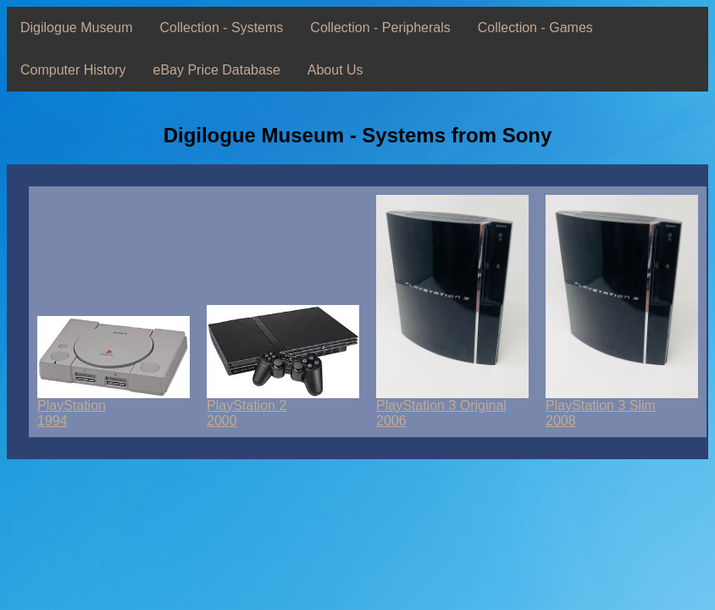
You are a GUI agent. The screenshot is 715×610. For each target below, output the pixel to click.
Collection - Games (535, 27)
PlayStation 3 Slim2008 (622, 407)
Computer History (72, 70)
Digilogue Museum (76, 27)
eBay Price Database (216, 70)
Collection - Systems (222, 27)
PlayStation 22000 (283, 407)
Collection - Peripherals (380, 27)
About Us (335, 70)
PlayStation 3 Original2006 (452, 407)
